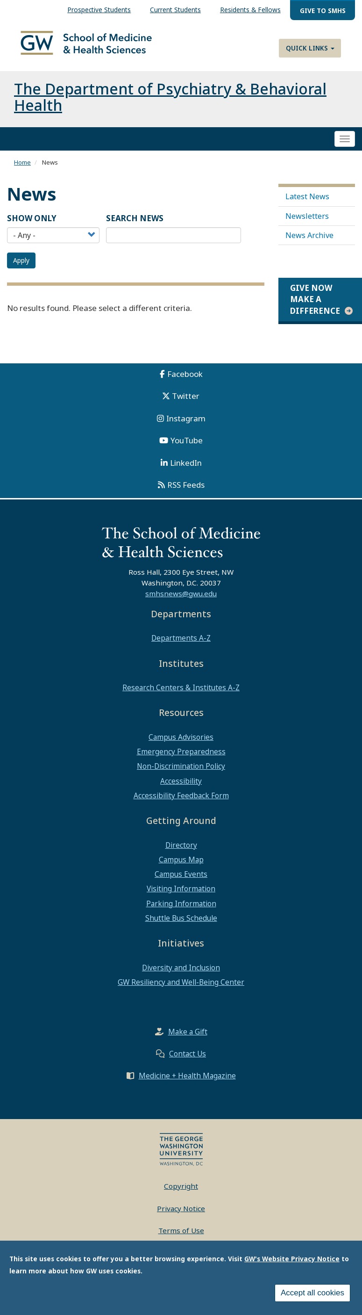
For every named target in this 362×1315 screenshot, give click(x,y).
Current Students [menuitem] (175, 9)
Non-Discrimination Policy (181, 773)
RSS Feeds (186, 492)
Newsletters (307, 223)
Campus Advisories (181, 744)
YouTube (186, 447)
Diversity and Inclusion (181, 975)
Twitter (185, 403)
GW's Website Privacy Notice (292, 1258)
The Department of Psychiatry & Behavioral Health (170, 104)
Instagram (186, 425)
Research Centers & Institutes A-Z (181, 695)
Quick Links (310, 47)
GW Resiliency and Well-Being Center (181, 989)
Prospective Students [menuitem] (99, 9)
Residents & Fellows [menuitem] (250, 9)
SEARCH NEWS (134, 225)
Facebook (185, 381)
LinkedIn (186, 470)
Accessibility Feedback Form (181, 803)
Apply (21, 267)
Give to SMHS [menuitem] (323, 10)
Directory (181, 852)
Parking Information (181, 911)
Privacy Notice (181, 1216)
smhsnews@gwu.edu (181, 601)
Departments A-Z (181, 645)
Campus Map (181, 867)
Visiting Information (181, 896)
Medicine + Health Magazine (187, 1083)
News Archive (309, 243)
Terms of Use (181, 1238)
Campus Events (181, 881)
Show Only (32, 225)
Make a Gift (187, 1039)
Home (22, 170)
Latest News (307, 204)
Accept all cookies (312, 1292)
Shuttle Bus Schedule (181, 925)
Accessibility (181, 788)
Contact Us (187, 1061)
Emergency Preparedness (181, 759)
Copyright (181, 1193)
